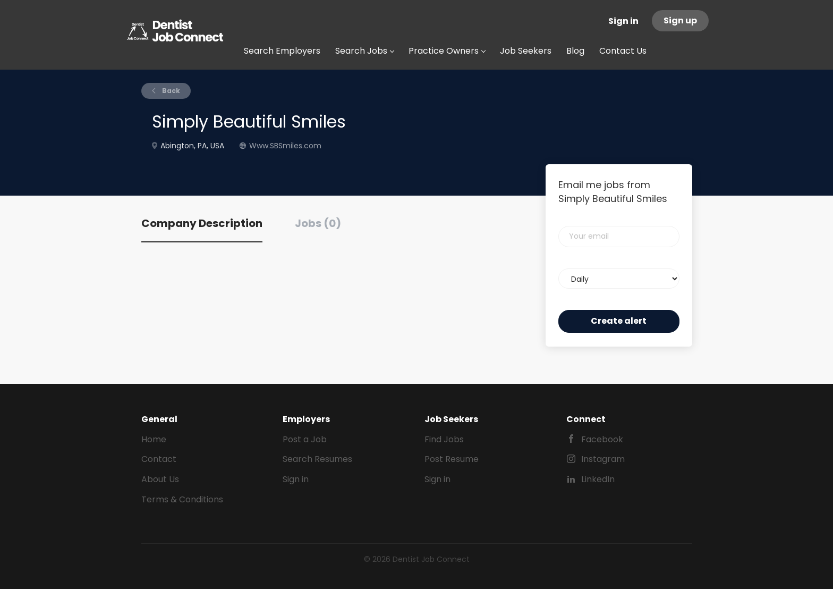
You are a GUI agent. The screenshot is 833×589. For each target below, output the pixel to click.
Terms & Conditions (182, 499)
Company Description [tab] (201, 223)
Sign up (680, 20)
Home (153, 439)
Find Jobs (444, 439)
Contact (158, 459)
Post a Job (305, 439)
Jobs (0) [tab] (318, 223)
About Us (160, 479)
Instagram (603, 459)
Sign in (623, 21)
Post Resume (451, 459)
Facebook (602, 439)
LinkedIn (598, 479)
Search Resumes (317, 459)
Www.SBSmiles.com (285, 145)
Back (170, 90)
